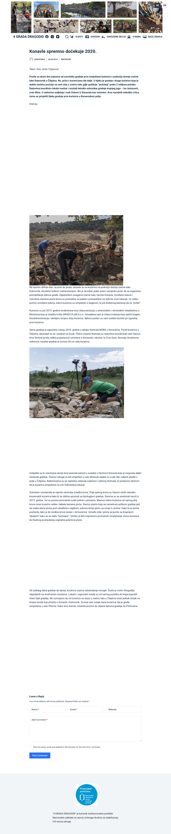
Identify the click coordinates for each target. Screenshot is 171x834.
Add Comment (40, 720)
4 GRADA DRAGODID (28, 37)
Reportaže (66, 59)
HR (157, 5)
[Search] (67, 36)
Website (112, 709)
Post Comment (39, 755)
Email (73, 709)
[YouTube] (57, 36)
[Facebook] (47, 36)
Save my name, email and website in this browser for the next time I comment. (66, 747)
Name (35, 709)
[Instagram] (52, 36)
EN (164, 5)
